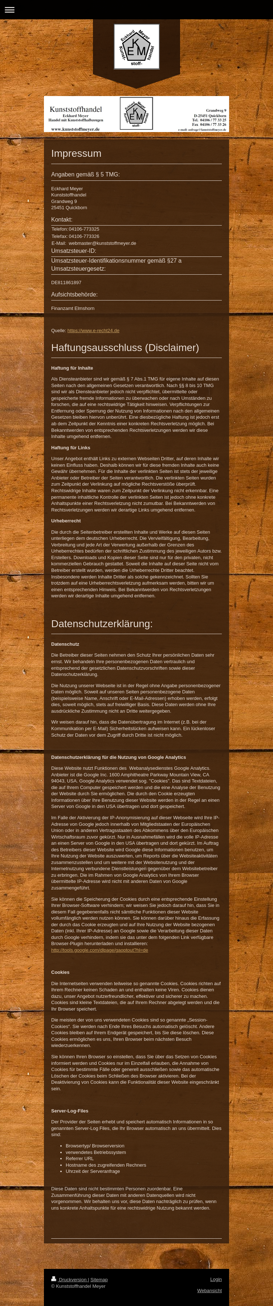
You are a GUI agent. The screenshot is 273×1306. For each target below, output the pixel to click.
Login (216, 1279)
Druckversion (69, 1279)
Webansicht (209, 1290)
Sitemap (99, 1279)
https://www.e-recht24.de (93, 330)
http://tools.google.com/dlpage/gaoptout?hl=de (99, 950)
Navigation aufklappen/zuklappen (136, 9)
